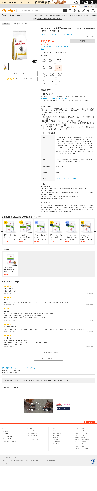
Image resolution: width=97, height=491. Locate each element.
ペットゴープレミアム (9, 457)
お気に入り (55, 439)
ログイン (86, 15)
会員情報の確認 (80, 431)
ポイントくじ (56, 444)
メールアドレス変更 (81, 435)
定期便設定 (55, 437)
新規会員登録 (79, 15)
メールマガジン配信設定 (82, 448)
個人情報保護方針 (46, 380)
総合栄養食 (49, 15)
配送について (33, 437)
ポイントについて (34, 439)
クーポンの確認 (56, 441)
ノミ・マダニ (33, 15)
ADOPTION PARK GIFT (68, 15)
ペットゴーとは (33, 431)
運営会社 (5, 460)
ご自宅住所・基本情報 (81, 433)
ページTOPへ (89, 422)
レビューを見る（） (19, 79)
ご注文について (33, 433)
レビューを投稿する (48, 358)
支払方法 (56, 380)
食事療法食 (41, 15)
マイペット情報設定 (81, 441)
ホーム (5, 428)
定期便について (33, 435)
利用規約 (11, 460)
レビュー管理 (56, 435)
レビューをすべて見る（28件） (48, 353)
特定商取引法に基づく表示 (12, 380)
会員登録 (5, 431)
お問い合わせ (64, 380)
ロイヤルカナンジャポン (47, 34)
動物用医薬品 (57, 15)
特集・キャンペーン (22, 15)
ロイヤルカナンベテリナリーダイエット (67, 178)
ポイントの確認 (80, 444)
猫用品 (11, 15)
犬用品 (4, 15)
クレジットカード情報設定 (82, 439)
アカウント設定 (79, 428)
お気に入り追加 (20, 73)
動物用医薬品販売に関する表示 (30, 380)
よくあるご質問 (93, 15)
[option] (48, 2)
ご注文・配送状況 (57, 433)
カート (54, 431)
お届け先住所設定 (80, 437)
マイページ (55, 428)
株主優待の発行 (80, 446)
